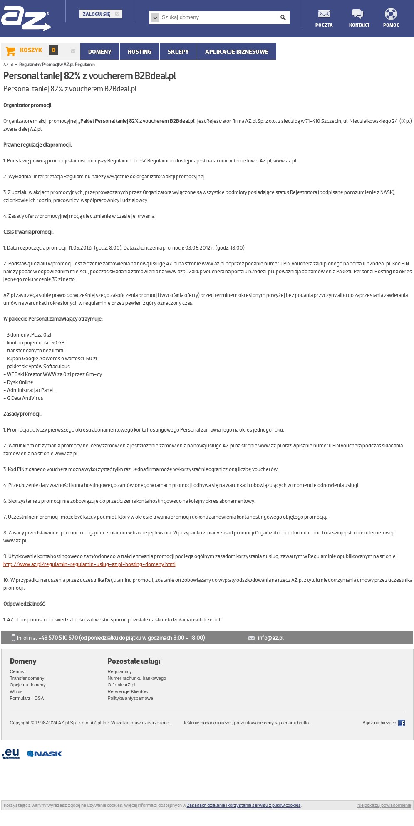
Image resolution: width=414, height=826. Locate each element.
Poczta (323, 24)
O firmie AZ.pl (122, 684)
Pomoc (391, 24)
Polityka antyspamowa (130, 698)
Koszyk (39, 50)
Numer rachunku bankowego (137, 678)
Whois (16, 691)
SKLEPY (178, 51)
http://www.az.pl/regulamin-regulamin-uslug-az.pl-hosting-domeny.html (89, 564)
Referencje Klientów (128, 691)
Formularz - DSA (27, 698)
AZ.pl (27, 19)
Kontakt (357, 24)
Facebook (401, 723)
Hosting (139, 51)
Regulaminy (120, 671)
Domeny (100, 51)
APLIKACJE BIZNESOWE (236, 51)
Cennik (17, 671)
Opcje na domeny (28, 684)
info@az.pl (270, 637)
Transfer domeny (27, 678)
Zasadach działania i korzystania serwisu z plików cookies (244, 805)
